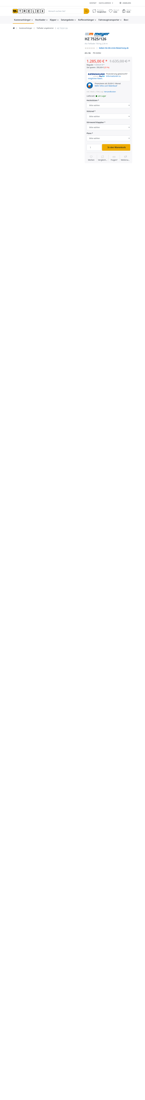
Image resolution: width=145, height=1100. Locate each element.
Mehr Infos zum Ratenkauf (106, 86)
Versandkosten (110, 91)
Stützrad (90, 111)
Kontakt (93, 3)
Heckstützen (92, 100)
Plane (89, 133)
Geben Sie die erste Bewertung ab (114, 48)
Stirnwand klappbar (95, 122)
